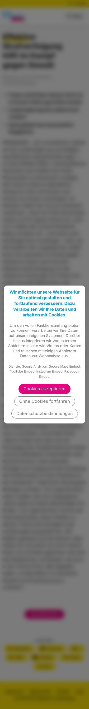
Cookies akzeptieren (44, 388)
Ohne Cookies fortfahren (44, 401)
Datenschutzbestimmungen (44, 413)
